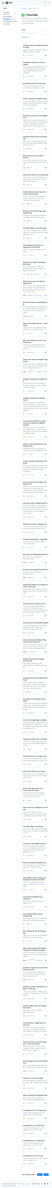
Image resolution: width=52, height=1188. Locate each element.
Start (46, 55)
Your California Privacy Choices (9, 1185)
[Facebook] (42, 1184)
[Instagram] (45, 1184)
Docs (10, 3)
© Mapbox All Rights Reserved (9, 1183)
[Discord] (48, 1184)
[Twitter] (36, 1184)
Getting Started (6, 13)
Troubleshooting (9, 21)
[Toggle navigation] (3, 3)
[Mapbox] (7, 2)
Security (28, 1183)
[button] (49, 3)
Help (5, 8)
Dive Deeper (7, 16)
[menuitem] (49, 3)
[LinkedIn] (39, 1184)
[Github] (33, 1184)
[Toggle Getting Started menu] (15, 13)
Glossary (6, 24)
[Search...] (45, 3)
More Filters (25, 37)
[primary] (40, 1174)
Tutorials (7, 19)
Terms (18, 1183)
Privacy (23, 1183)
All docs (24, 8)
